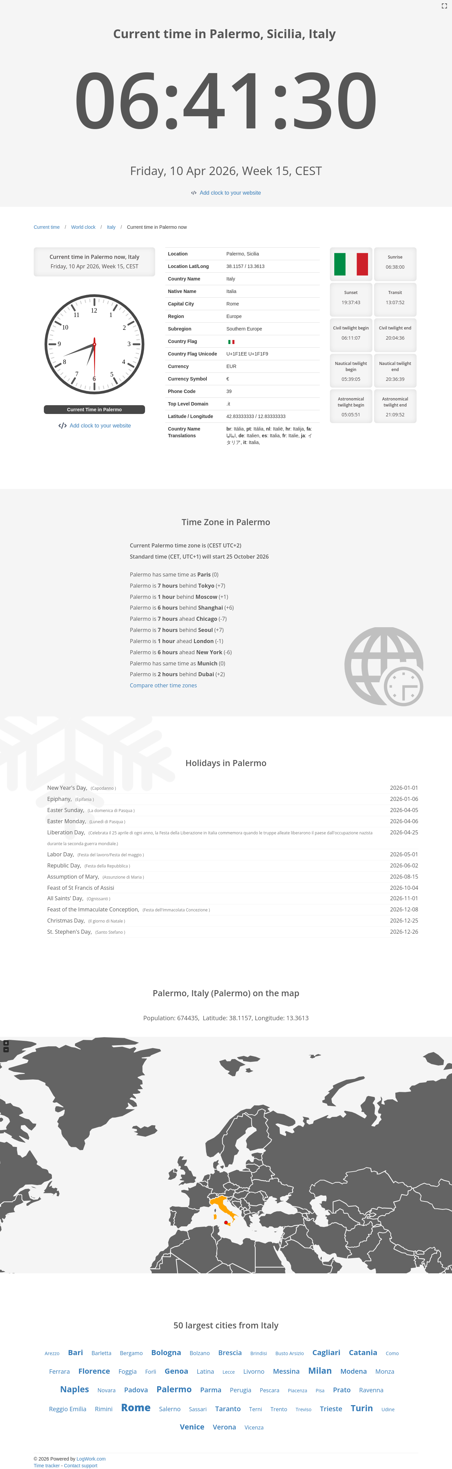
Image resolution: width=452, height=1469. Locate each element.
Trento (279, 1409)
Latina (205, 1371)
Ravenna (371, 1390)
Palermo (174, 1389)
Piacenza (297, 1390)
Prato (342, 1389)
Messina (286, 1371)
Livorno (253, 1371)
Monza (385, 1371)
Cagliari (326, 1352)
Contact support (80, 1465)
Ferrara (59, 1371)
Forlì (151, 1371)
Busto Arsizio (289, 1353)
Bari (75, 1352)
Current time (47, 227)
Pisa (320, 1390)
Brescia (230, 1352)
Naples (74, 1389)
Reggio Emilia (67, 1409)
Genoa (176, 1371)
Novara (106, 1390)
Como (392, 1353)
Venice (192, 1426)
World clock (83, 227)
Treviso (304, 1409)
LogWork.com (91, 1459)
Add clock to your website (230, 193)
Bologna (166, 1352)
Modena (353, 1371)
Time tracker (47, 1465)
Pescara (269, 1390)
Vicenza (254, 1427)
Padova (136, 1389)
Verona (224, 1426)
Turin (362, 1408)
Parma (210, 1389)
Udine (388, 1409)
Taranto (228, 1408)
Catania (363, 1352)
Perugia (241, 1390)
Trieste (331, 1408)
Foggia (127, 1371)
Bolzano (200, 1353)
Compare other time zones (163, 685)
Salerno (170, 1409)
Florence (94, 1371)
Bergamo (131, 1353)
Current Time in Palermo (94, 409)
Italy (111, 227)
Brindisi (258, 1353)
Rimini (103, 1409)
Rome (136, 1407)
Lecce (229, 1372)
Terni (255, 1409)
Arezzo (52, 1353)
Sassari (198, 1409)
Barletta (101, 1353)
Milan (320, 1370)
